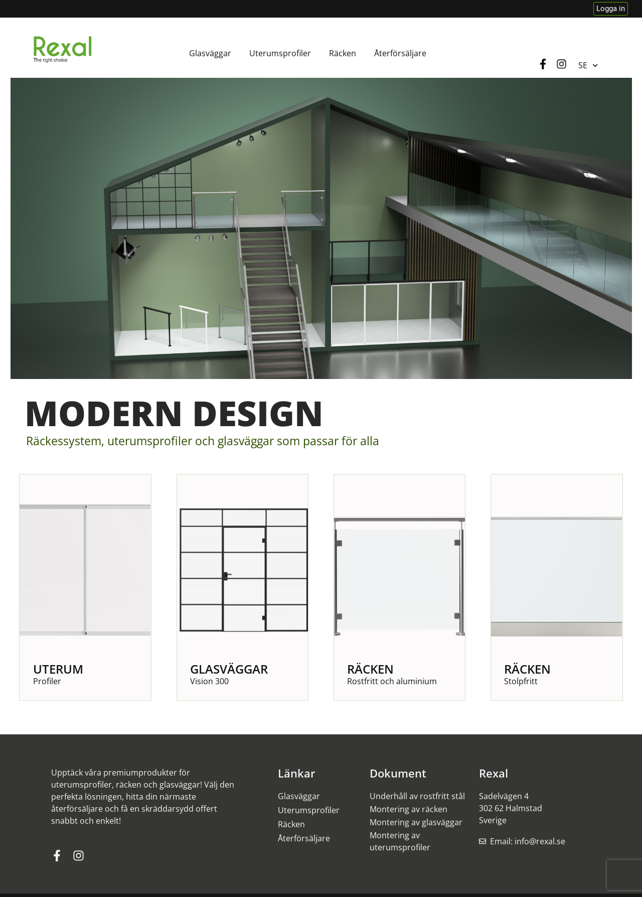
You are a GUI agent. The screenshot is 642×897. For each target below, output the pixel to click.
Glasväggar (210, 53)
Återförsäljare (400, 53)
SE (588, 65)
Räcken (342, 53)
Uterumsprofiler (280, 53)
